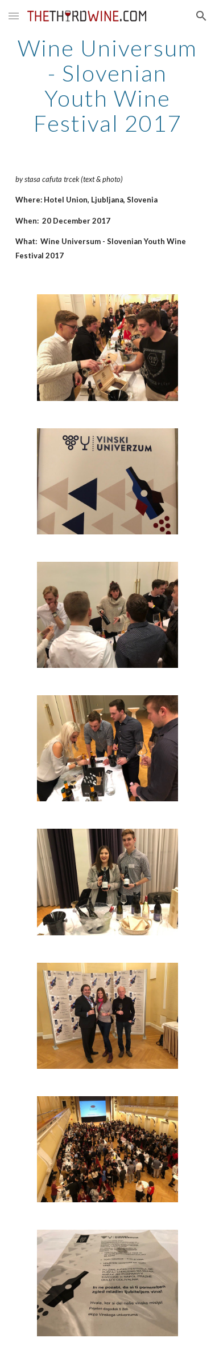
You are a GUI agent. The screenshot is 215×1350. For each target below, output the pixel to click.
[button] (13, 15)
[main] (107, 85)
